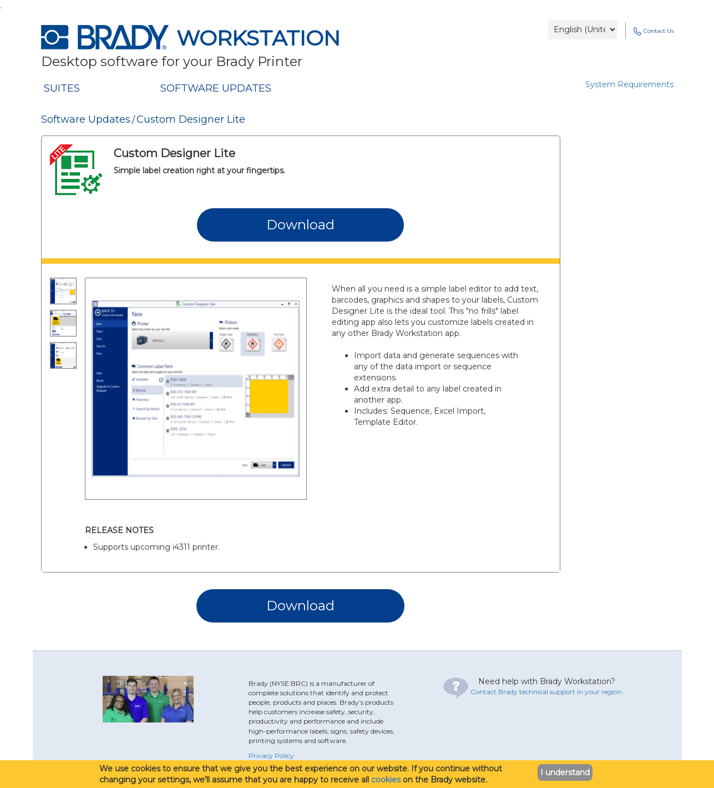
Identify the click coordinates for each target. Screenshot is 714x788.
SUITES (62, 88)
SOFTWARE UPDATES (215, 88)
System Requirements (629, 84)
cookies (386, 780)
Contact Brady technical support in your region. (547, 691)
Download (300, 225)
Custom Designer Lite (190, 119)
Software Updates (85, 119)
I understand (565, 772)
